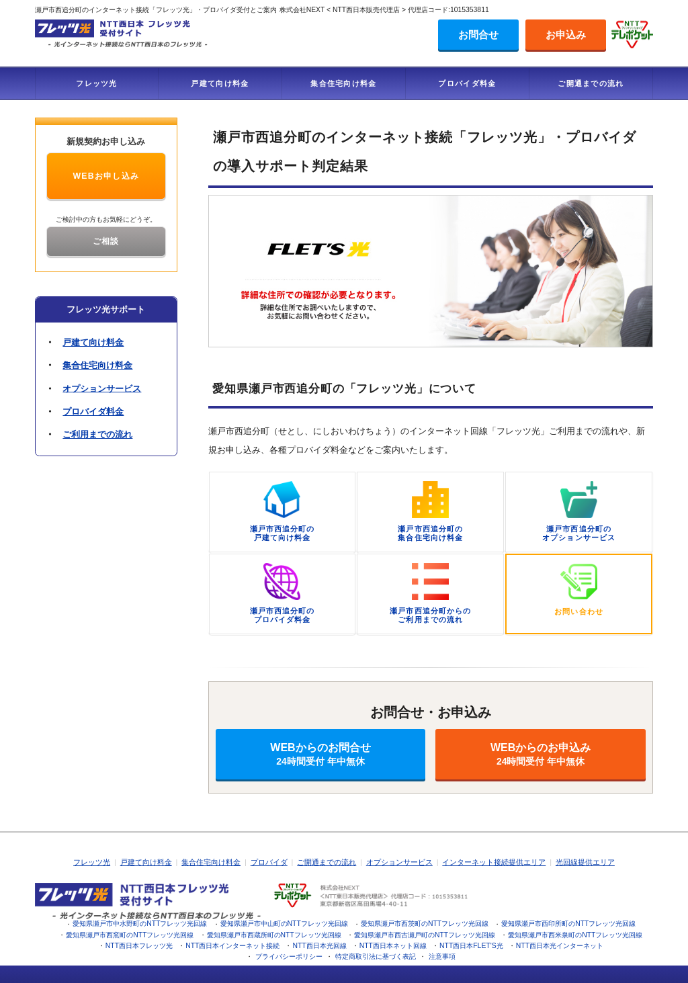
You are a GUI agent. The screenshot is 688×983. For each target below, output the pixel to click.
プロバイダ (269, 862)
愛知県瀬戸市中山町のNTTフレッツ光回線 (284, 923)
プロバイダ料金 (467, 83)
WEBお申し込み (106, 176)
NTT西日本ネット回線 (393, 945)
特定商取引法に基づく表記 (375, 956)
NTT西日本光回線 (319, 945)
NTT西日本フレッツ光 (139, 945)
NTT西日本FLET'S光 (471, 945)
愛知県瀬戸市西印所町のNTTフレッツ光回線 (568, 923)
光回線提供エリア (585, 862)
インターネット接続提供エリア (494, 862)
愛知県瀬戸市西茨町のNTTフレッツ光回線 (424, 923)
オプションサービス (101, 388)
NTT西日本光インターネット (559, 945)
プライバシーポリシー (288, 956)
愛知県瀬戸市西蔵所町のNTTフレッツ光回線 (274, 935)
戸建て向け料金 (220, 83)
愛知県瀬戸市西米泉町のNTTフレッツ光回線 (575, 935)
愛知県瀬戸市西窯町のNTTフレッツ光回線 (130, 935)
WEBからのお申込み (540, 754)
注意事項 (442, 956)
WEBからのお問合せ (320, 754)
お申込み (566, 34)
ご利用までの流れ (97, 434)
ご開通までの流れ (591, 83)
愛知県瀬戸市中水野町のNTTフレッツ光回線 (140, 923)
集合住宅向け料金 (343, 83)
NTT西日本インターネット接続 (232, 945)
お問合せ (478, 34)
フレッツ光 (97, 83)
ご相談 (106, 241)
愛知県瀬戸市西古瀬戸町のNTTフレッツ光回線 (424, 935)
